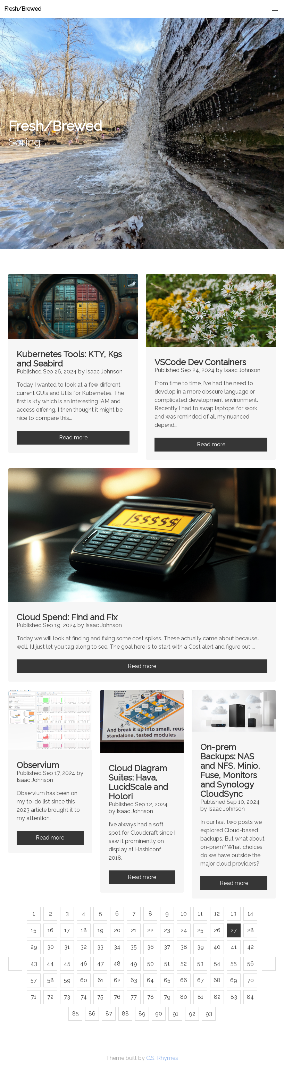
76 (117, 997)
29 (34, 947)
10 (184, 913)
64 (150, 980)
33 (100, 947)
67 (200, 980)
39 (200, 947)
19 (100, 930)
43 (34, 963)
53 (200, 963)
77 (134, 997)
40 (217, 947)
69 (233, 980)
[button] (275, 9)
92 (192, 1013)
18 (84, 930)
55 (234, 963)
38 (184, 947)
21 (133, 930)
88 (125, 1013)
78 (150, 997)
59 (67, 980)
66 (183, 980)
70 (250, 980)
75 (100, 997)
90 (158, 1013)
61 (100, 980)
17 (67, 930)
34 (117, 947)
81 (200, 997)
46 (83, 963)
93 (209, 1013)
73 (67, 997)
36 (150, 947)
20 (117, 930)
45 (67, 963)
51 (167, 963)
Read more (73, 437)
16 (50, 930)
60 (83, 980)
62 (117, 980)
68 (217, 980)
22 (150, 930)
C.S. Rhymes (162, 1058)
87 (109, 1013)
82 (217, 997)
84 (250, 997)
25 (200, 930)
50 (150, 963)
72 (50, 997)
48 (117, 963)
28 (250, 930)
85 (75, 1013)
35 (134, 947)
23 (167, 930)
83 (234, 997)
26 (217, 930)
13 (233, 913)
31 (67, 947)
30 (50, 947)
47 (100, 963)
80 (183, 997)
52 (184, 963)
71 (33, 997)
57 (34, 980)
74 (84, 997)
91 (175, 1013)
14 (250, 913)
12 (217, 913)
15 (33, 930)
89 (142, 1013)
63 (134, 980)
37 (167, 947)
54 (217, 963)
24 (184, 930)
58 (50, 980)
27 (234, 930)
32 (84, 947)
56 (250, 963)
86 (92, 1013)
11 (200, 913)
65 (167, 980)
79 (167, 997)
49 (133, 963)
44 (50, 963)
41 (234, 947)
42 (250, 947)
